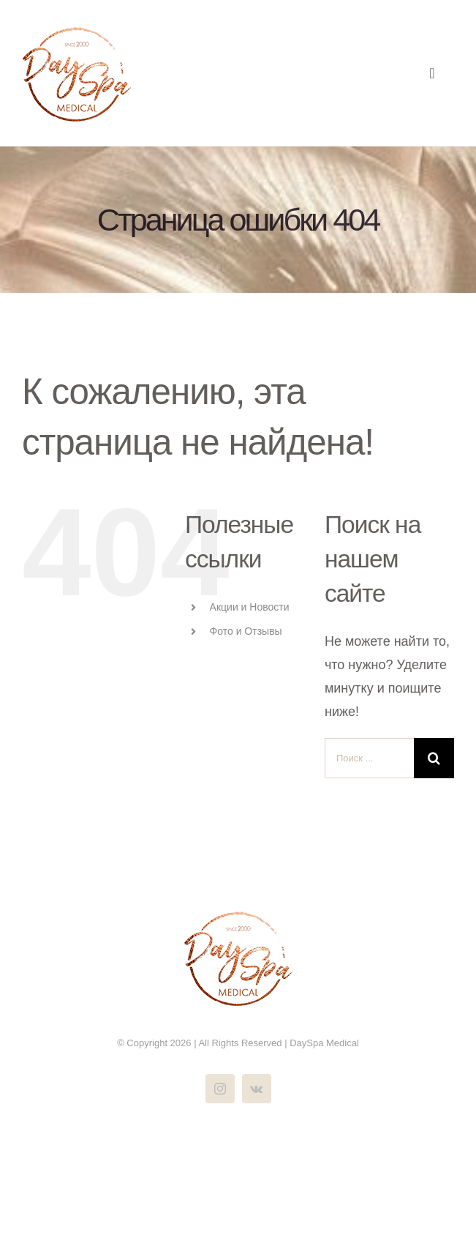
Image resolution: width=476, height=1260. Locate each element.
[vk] (256, 1088)
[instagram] (220, 1088)
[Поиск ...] (369, 758)
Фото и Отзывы (246, 631)
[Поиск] (434, 758)
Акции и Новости (250, 607)
